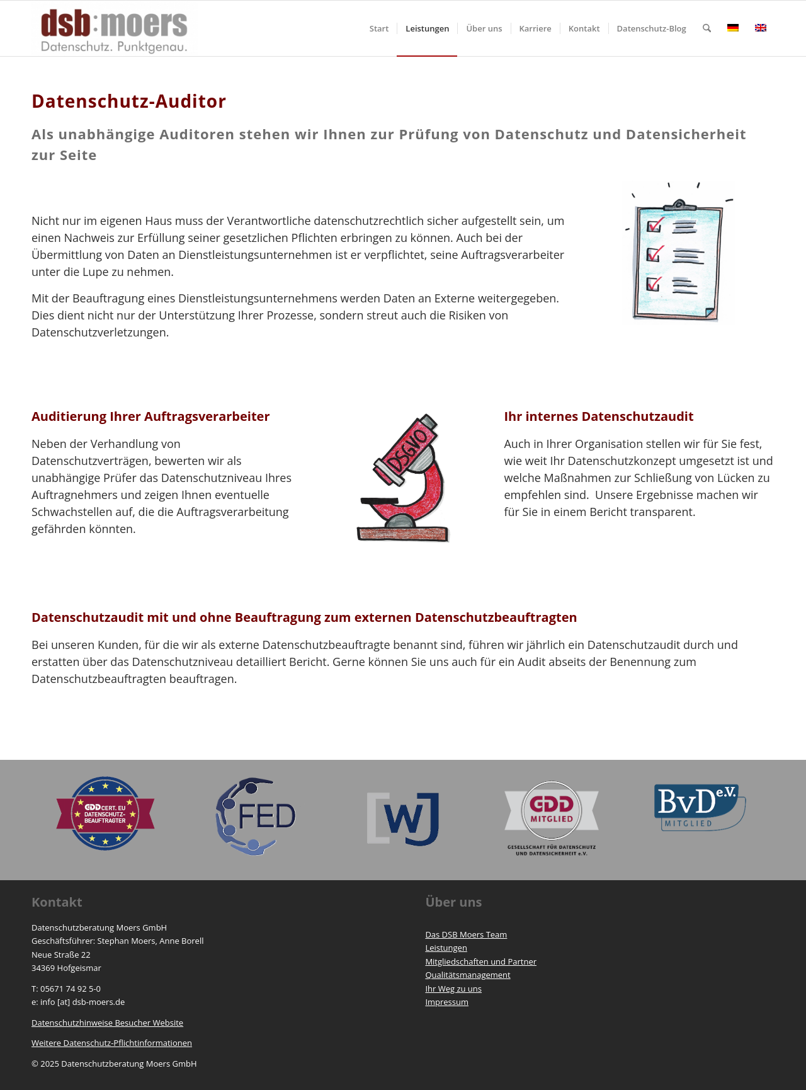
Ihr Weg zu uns (453, 988)
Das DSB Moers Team (466, 934)
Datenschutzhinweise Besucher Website (107, 1022)
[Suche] (707, 28)
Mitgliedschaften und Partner (480, 961)
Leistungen (446, 947)
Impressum (446, 1001)
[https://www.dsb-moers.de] (114, 28)
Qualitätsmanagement (467, 974)
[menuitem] (379, 28)
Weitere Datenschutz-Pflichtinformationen (111, 1042)
